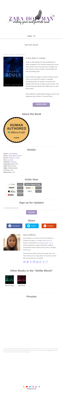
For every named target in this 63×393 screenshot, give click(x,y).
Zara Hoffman (13, 153)
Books (11, 54)
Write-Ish (49, 240)
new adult (10, 160)
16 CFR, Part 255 (50, 350)
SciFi (17, 158)
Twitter (33, 226)
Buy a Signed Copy (33, 184)
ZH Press (14, 162)
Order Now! (41, 104)
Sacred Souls (20, 54)
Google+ (50, 226)
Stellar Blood (12, 155)
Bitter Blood (21, 285)
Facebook (16, 226)
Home (5, 54)
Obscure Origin (9, 285)
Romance (12, 158)
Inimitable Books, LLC (44, 243)
